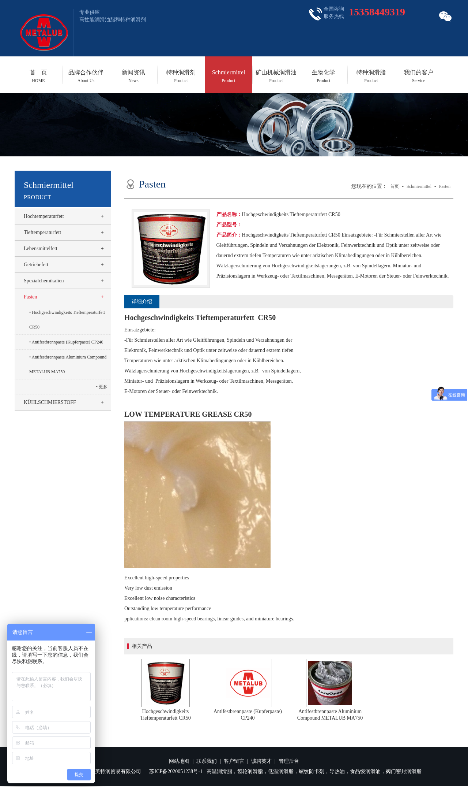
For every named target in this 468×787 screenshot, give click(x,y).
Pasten (30, 297)
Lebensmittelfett (40, 248)
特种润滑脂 (371, 76)
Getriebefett (36, 264)
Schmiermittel (228, 76)
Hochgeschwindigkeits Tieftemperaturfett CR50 (67, 320)
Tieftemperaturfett (42, 232)
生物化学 (323, 76)
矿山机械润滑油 (276, 76)
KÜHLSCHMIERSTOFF (50, 402)
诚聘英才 (261, 761)
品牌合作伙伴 (86, 76)
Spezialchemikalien (44, 280)
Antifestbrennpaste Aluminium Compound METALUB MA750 (67, 364)
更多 (103, 386)
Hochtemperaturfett (44, 216)
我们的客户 (418, 76)
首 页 (38, 76)
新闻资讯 (133, 76)
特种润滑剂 (181, 76)
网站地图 (179, 761)
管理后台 (289, 761)
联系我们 (206, 761)
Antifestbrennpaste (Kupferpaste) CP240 (67, 342)
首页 (394, 186)
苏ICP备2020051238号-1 (175, 771)
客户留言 (234, 761)
